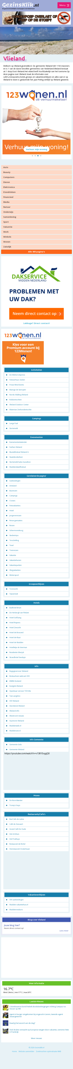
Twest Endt (13, 594)
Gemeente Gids (15, 745)
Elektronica (9, 187)
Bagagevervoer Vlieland (18, 672)
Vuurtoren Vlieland (16, 721)
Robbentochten (15, 400)
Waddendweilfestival (17, 467)
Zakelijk (7, 247)
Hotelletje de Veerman (18, 648)
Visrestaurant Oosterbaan (19, 849)
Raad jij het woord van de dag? (22, 1024)
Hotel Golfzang (15, 618)
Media (6, 202)
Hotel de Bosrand (16, 633)
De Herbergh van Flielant (19, 613)
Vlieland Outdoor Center (19, 405)
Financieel (8, 197)
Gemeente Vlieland (16, 750)
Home (14, 1052)
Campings (13, 496)
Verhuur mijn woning (36, 150)
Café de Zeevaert (16, 824)
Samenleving (9, 217)
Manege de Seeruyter (17, 390)
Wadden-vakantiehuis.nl (18, 905)
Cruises (12, 501)
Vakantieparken (15, 566)
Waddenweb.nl (15, 726)
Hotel (11, 511)
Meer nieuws (36, 1039)
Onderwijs (8, 212)
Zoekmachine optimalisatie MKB (48, 1052)
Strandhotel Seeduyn (17, 658)
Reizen (12, 526)
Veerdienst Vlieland (17, 706)
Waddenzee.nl (15, 731)
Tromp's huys (14, 806)
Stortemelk (13, 429)
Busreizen (13, 491)
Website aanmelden (26, 1052)
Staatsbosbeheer (16, 458)
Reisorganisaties (15, 521)
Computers (8, 178)
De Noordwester (16, 801)
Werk (6, 232)
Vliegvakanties (15, 571)
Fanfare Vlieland (15, 448)
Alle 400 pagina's (36, 252)
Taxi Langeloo (14, 696)
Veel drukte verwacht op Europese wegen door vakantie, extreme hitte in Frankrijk (39, 1031)
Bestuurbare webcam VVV (19, 677)
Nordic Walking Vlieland (18, 395)
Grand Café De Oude (17, 829)
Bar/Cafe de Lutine (16, 820)
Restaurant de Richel (17, 844)
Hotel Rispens (14, 623)
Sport (6, 222)
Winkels (7, 237)
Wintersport (14, 576)
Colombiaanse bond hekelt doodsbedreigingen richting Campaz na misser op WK (37, 1008)
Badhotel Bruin (15, 608)
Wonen (6, 242)
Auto (5, 168)
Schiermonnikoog (16, 531)
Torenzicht (13, 589)
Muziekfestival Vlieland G (19, 453)
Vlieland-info (14, 711)
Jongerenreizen (15, 516)
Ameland (12, 486)
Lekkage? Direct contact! (36, 323)
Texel (11, 546)
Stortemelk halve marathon (20, 463)
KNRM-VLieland (15, 682)
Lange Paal (13, 424)
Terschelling (14, 541)
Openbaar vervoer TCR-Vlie (20, 692)
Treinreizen (13, 551)
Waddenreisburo (16, 910)
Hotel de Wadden (16, 643)
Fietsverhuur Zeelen (17, 380)
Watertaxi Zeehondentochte (20, 410)
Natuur (6, 207)
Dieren (6, 183)
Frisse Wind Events (16, 385)
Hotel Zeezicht (15, 628)
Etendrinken (9, 192)
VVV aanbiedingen (16, 900)
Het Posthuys (14, 839)
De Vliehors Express (17, 375)
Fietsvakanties (14, 506)
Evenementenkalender (18, 443)
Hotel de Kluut (15, 638)
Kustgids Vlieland (16, 687)
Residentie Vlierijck (16, 653)
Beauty (6, 173)
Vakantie (7, 227)
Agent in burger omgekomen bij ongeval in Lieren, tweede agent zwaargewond (36, 1016)
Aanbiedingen (14, 481)
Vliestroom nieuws (16, 716)
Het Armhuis (14, 834)
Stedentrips (13, 536)
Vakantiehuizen (15, 561)
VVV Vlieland (14, 701)
